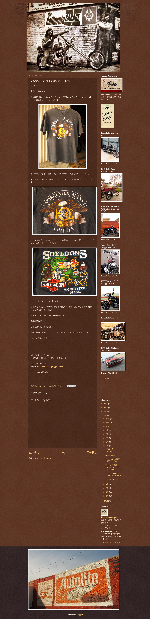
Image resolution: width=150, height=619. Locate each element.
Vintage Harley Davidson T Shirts (113, 474)
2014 (106, 411)
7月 (107, 438)
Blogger (80, 615)
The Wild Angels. (112, 479)
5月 (107, 446)
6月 (107, 442)
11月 (108, 422)
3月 (107, 488)
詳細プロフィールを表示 (110, 542)
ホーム (63, 452)
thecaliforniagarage (44, 386)
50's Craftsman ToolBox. (111, 450)
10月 (108, 426)
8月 (107, 434)
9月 (107, 430)
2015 (106, 408)
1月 (107, 496)
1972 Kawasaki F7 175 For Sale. (112, 460)
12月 (108, 419)
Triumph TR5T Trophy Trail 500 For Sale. (112, 467)
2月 (107, 492)
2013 (106, 415)
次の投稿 (33, 452)
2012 (106, 501)
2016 (106, 404)
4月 (107, 484)
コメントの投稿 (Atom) (42, 458)
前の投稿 (92, 452)
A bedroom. (110, 455)
